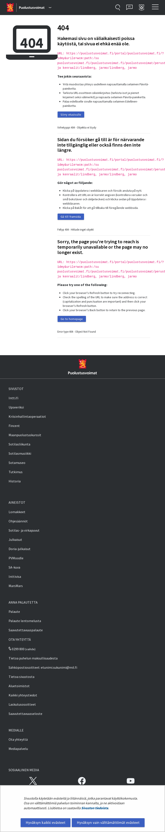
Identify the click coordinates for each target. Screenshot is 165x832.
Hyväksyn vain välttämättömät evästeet (108, 822)
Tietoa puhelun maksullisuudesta (33, 658)
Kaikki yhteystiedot (23, 695)
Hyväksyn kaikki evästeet (45, 822)
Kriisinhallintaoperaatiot (27, 416)
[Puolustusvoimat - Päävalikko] (35, 7)
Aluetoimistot (19, 686)
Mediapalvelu (18, 748)
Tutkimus (16, 472)
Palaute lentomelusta (25, 621)
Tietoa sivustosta (21, 676)
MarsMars (16, 586)
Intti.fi (13, 398)
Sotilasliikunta (19, 444)
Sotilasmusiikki (20, 453)
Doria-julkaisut (20, 549)
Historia (15, 481)
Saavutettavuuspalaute (26, 630)
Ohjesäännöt (18, 521)
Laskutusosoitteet (22, 704)
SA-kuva (14, 567)
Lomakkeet (17, 512)
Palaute (14, 611)
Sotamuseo (17, 462)
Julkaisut (15, 539)
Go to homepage (72, 319)
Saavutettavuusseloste (25, 713)
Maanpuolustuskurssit (25, 435)
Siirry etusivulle (71, 114)
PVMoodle (16, 558)
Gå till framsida (71, 216)
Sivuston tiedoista (94, 808)
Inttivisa (15, 576)
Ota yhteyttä (18, 739)
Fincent (14, 426)
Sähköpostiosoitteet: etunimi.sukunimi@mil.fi (43, 667)
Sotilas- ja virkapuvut (24, 530)
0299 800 (16, 649)
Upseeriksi (16, 407)
